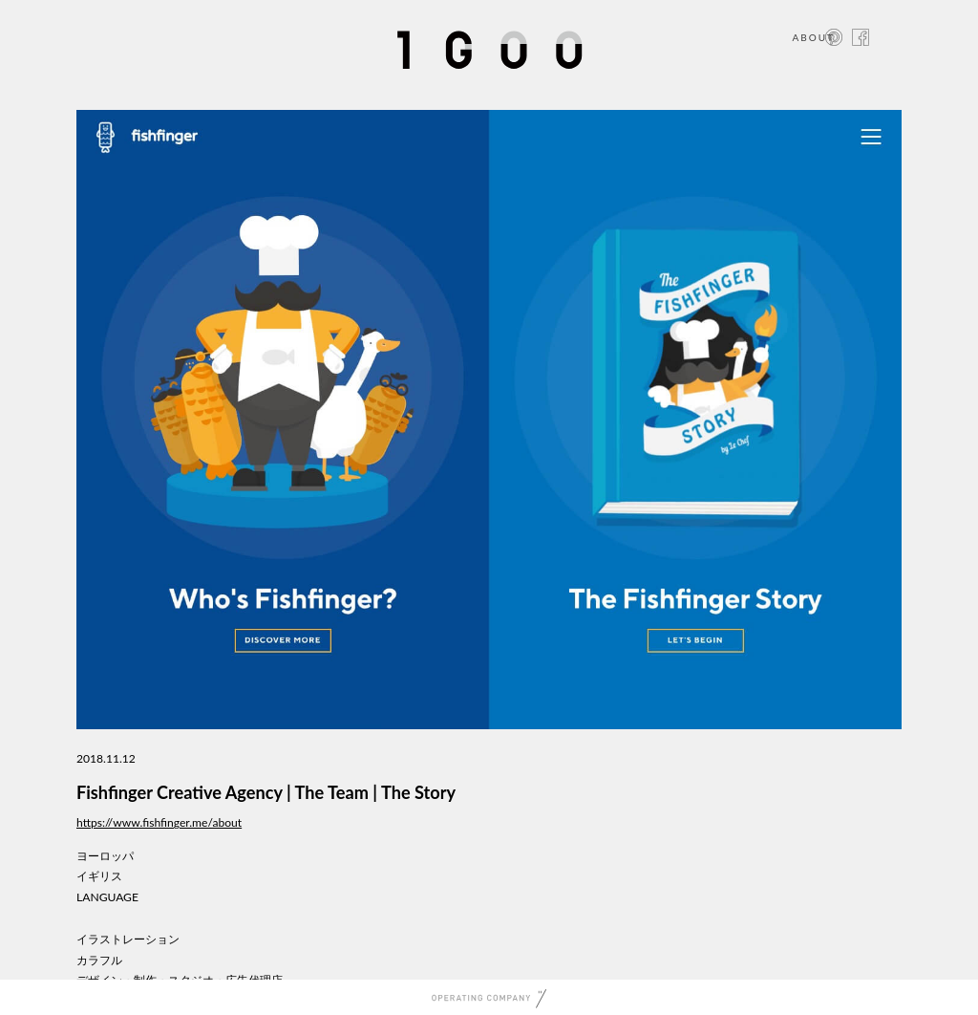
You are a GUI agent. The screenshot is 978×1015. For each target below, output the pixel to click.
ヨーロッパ (105, 856)
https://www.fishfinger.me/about (159, 822)
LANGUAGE (107, 897)
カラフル (99, 960)
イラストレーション (128, 939)
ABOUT (813, 37)
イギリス (99, 876)
